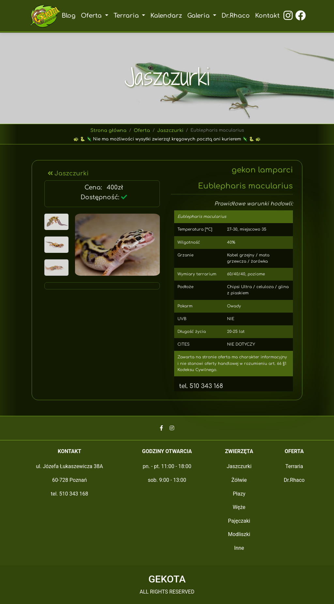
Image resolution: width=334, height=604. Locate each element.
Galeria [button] (200, 15)
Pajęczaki (239, 521)
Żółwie (239, 480)
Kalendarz (166, 15)
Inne (239, 548)
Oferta (141, 130)
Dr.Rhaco (235, 15)
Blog (70, 15)
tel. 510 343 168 (199, 386)
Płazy (239, 494)
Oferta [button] (93, 15)
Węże (239, 507)
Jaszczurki (169, 130)
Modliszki (239, 534)
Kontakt (266, 15)
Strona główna (109, 130)
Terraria (294, 466)
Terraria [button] (127, 15)
